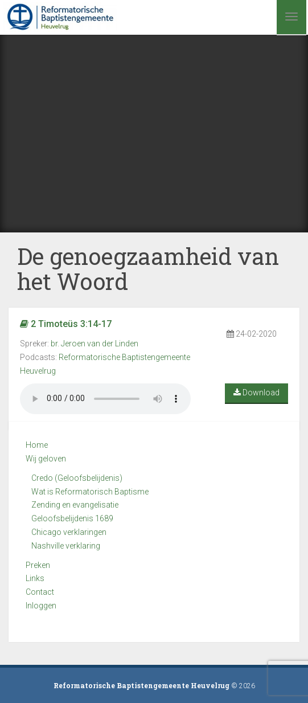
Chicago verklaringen (68, 532)
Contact (40, 591)
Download (256, 392)
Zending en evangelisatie (74, 504)
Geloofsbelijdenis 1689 (72, 518)
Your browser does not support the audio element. (105, 398)
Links (35, 578)
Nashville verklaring (65, 545)
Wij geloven (46, 458)
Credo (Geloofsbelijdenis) (76, 478)
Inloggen (41, 605)
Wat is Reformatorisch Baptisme (90, 491)
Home (37, 444)
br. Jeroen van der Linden (94, 343)
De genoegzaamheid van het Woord (148, 268)
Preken (38, 565)
